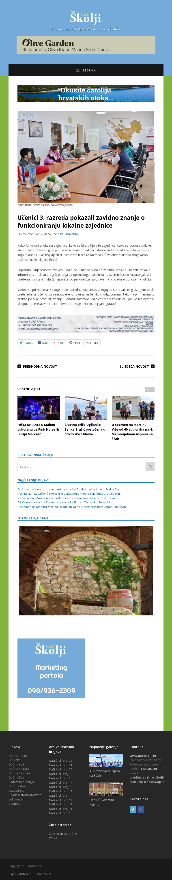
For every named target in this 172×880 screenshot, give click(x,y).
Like (43, 343)
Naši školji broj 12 (60, 804)
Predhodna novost (40, 366)
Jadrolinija (15, 799)
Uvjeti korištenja (19, 874)
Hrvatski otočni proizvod (25, 795)
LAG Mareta (16, 791)
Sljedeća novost (134, 366)
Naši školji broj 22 (60, 761)
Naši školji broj (59, 796)
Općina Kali (16, 764)
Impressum (43, 874)
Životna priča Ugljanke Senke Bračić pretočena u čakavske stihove (86, 416)
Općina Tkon (17, 777)
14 (70, 796)
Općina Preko (18, 756)
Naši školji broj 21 (60, 765)
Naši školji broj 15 (60, 791)
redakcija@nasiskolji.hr (147, 782)
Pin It (74, 343)
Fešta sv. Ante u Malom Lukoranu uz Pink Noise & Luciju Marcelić (38, 416)
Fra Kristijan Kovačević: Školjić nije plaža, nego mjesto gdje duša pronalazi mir (69, 494)
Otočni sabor (17, 786)
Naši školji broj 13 (60, 800)
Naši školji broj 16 (60, 787)
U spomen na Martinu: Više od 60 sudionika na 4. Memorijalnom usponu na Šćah (133, 418)
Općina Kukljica (19, 769)
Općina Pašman (19, 773)
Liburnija (14, 804)
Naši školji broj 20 (60, 769)
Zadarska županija (21, 782)
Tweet (26, 343)
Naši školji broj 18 (60, 778)
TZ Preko (15, 760)
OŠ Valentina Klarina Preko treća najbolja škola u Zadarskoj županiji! (63, 502)
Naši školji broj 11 (60, 809)
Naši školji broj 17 (60, 783)
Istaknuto (71, 234)
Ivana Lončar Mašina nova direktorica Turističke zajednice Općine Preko (66, 498)
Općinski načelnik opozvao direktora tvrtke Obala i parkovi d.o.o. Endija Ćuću (69, 489)
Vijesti (58, 234)
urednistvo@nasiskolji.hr (149, 777)
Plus (59, 343)
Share (92, 343)
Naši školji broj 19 (60, 774)
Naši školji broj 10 (60, 813)
